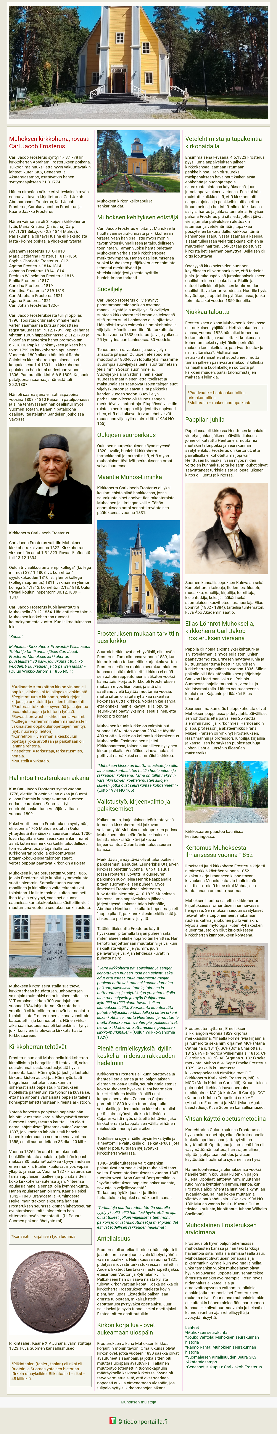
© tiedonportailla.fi (139, 1421)
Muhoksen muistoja (138, 1402)
